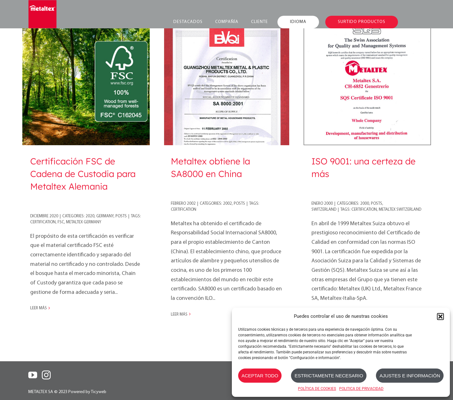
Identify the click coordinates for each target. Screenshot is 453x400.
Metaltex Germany (83, 222)
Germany (105, 216)
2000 (364, 204)
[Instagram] (46, 375)
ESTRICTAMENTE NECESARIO (328, 375)
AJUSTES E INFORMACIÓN (409, 375)
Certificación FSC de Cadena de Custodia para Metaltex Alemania (83, 174)
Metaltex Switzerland (400, 210)
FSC (61, 222)
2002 (227, 204)
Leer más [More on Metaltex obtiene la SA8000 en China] (179, 314)
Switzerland (323, 210)
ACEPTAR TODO (260, 375)
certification (43, 222)
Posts (121, 216)
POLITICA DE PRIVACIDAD (361, 388)
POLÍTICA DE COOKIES (317, 388)
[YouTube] (32, 375)
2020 (90, 216)
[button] (440, 316)
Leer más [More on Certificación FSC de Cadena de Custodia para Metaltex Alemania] (38, 308)
